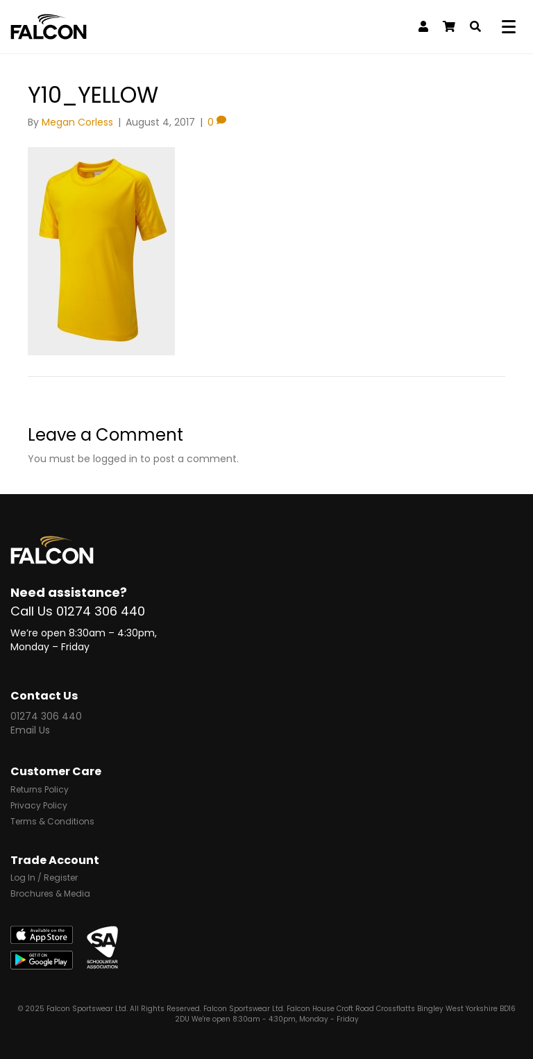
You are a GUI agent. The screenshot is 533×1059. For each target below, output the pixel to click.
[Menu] (511, 27)
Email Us (30, 730)
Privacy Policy (38, 806)
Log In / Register (44, 878)
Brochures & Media (50, 894)
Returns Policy (39, 790)
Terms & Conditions (52, 822)
